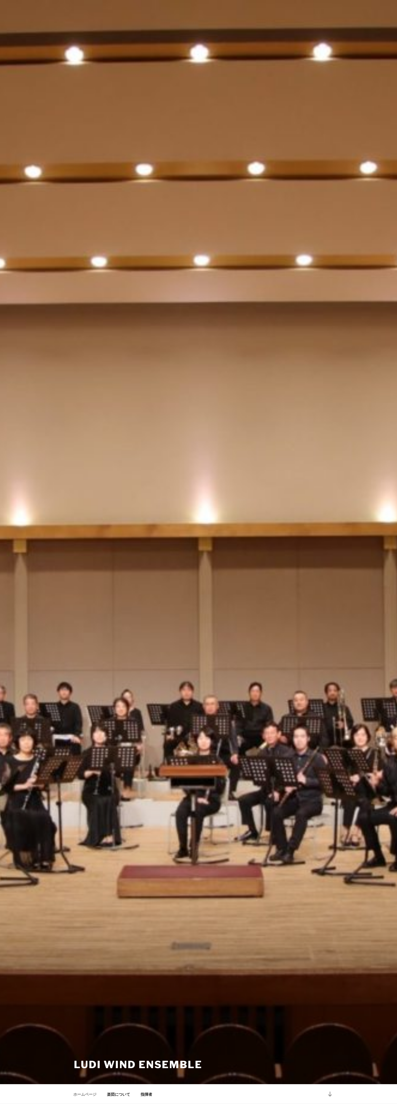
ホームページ (84, 1094)
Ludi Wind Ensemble (138, 1064)
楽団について (118, 1094)
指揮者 (146, 1094)
